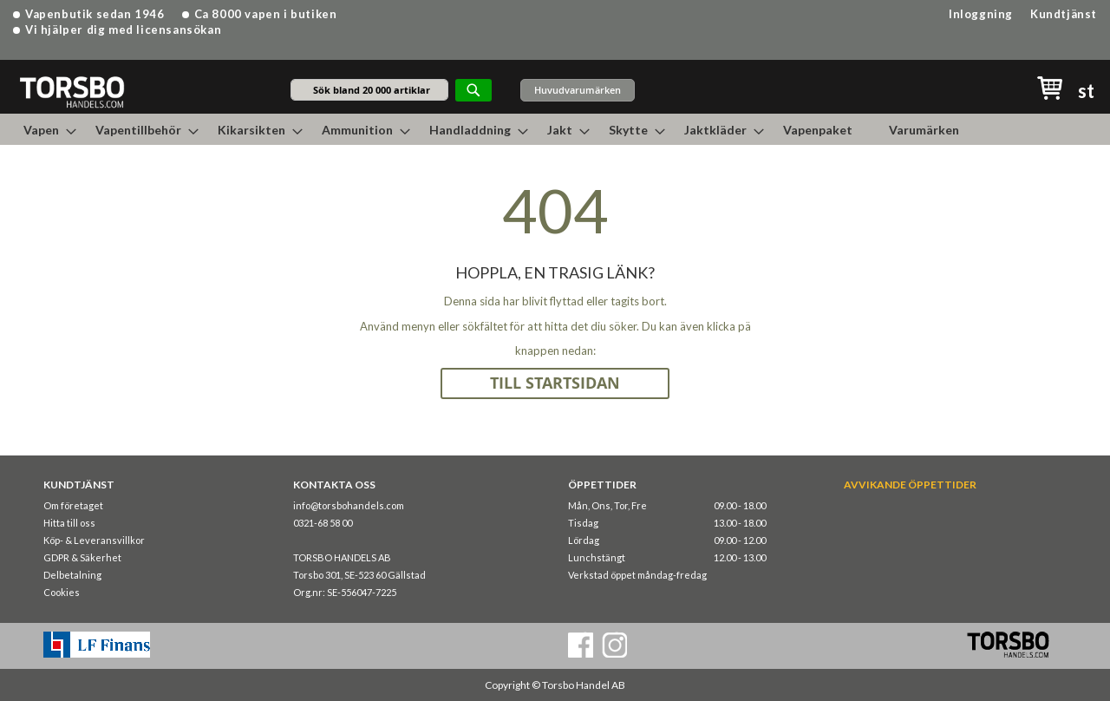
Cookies (61, 592)
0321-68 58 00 (322, 522)
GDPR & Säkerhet (82, 557)
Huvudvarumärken (577, 89)
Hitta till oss (69, 522)
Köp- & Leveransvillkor (94, 540)
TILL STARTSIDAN (555, 383)
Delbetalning (72, 574)
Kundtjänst (1063, 14)
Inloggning (981, 14)
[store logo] (71, 91)
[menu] (555, 129)
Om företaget (73, 505)
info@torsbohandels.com (348, 505)
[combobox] (369, 90)
